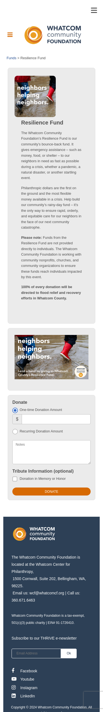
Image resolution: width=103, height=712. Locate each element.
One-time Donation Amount (41, 410)
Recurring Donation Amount (41, 431)
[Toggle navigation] (94, 10)
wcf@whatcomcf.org (46, 593)
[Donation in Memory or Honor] (14, 479)
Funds (11, 58)
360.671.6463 (23, 600)
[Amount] (56, 419)
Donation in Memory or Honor (43, 479)
